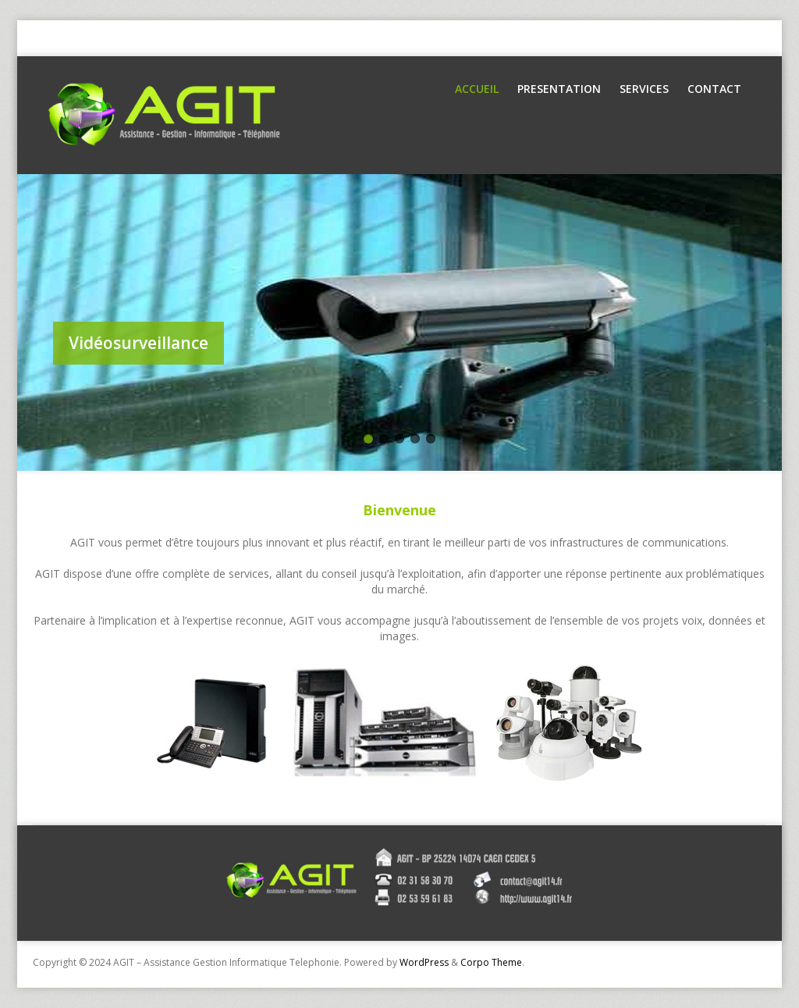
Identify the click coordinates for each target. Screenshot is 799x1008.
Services (644, 88)
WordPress (424, 962)
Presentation (559, 88)
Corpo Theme (491, 962)
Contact (714, 88)
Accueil (477, 88)
